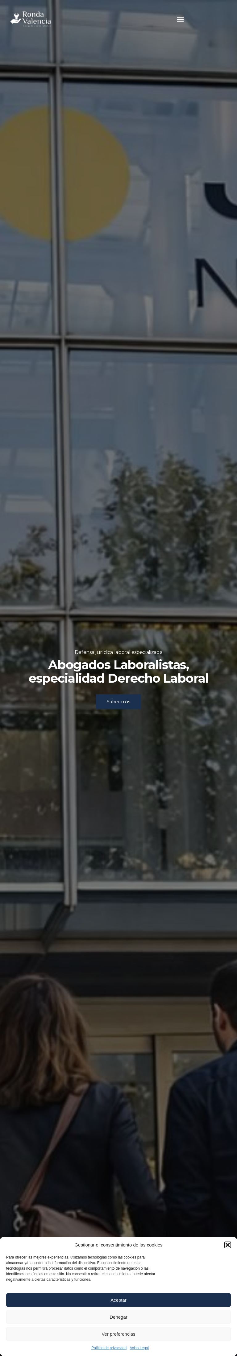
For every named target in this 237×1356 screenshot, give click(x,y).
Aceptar (118, 1300)
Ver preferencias (118, 1334)
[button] (228, 1245)
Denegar (118, 1317)
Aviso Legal (139, 1348)
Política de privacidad (109, 1348)
